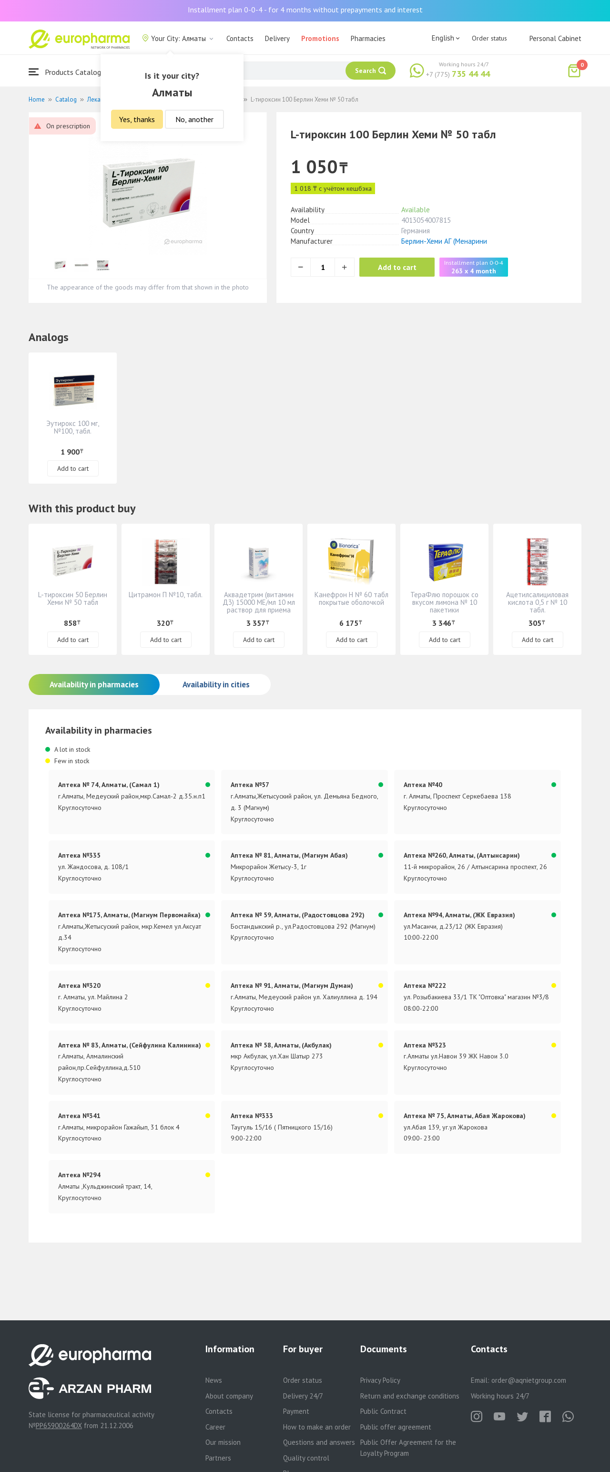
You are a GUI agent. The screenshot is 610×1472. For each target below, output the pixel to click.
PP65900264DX (59, 1425)
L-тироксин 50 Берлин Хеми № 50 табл (72, 598)
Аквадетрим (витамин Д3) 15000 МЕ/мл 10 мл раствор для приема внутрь (259, 606)
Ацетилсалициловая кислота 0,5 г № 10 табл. (537, 602)
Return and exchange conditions (409, 1395)
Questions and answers (319, 1442)
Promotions (320, 38)
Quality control (306, 1457)
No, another (194, 119)
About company (229, 1395)
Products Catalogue (69, 72)
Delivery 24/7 (303, 1395)
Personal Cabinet (555, 38)
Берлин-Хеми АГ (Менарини (444, 241)
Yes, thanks (137, 119)
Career (215, 1426)
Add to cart (397, 267)
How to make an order (317, 1426)
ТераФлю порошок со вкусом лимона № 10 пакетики (444, 602)
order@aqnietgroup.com (528, 1380)
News (213, 1380)
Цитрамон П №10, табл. (166, 594)
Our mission (223, 1442)
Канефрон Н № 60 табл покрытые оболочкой (351, 598)
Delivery (277, 38)
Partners (218, 1457)
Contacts (240, 38)
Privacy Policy (380, 1380)
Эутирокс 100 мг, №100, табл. (72, 427)
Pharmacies (368, 38)
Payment (296, 1411)
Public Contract (383, 1411)
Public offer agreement (395, 1426)
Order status (489, 38)
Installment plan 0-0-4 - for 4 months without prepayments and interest (305, 9)
